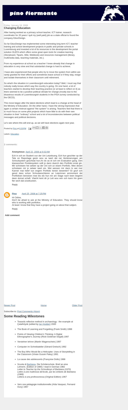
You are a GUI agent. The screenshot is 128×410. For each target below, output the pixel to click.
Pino (14, 193)
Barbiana (31, 364)
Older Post (77, 305)
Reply (15, 184)
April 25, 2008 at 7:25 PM (34, 193)
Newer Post (9, 305)
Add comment (12, 215)
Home (44, 305)
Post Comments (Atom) (28, 311)
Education (15, 134)
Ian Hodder (44, 324)
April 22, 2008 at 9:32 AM (38, 152)
